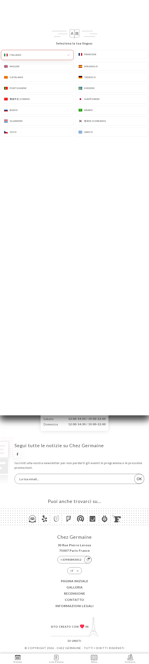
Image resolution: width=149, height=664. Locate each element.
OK (139, 479)
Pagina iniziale (74, 581)
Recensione (74, 593)
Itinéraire (130, 658)
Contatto (74, 599)
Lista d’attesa (56, 658)
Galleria (75, 587)
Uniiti (76, 640)
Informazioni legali (74, 606)
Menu (94, 658)
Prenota (18, 658)
